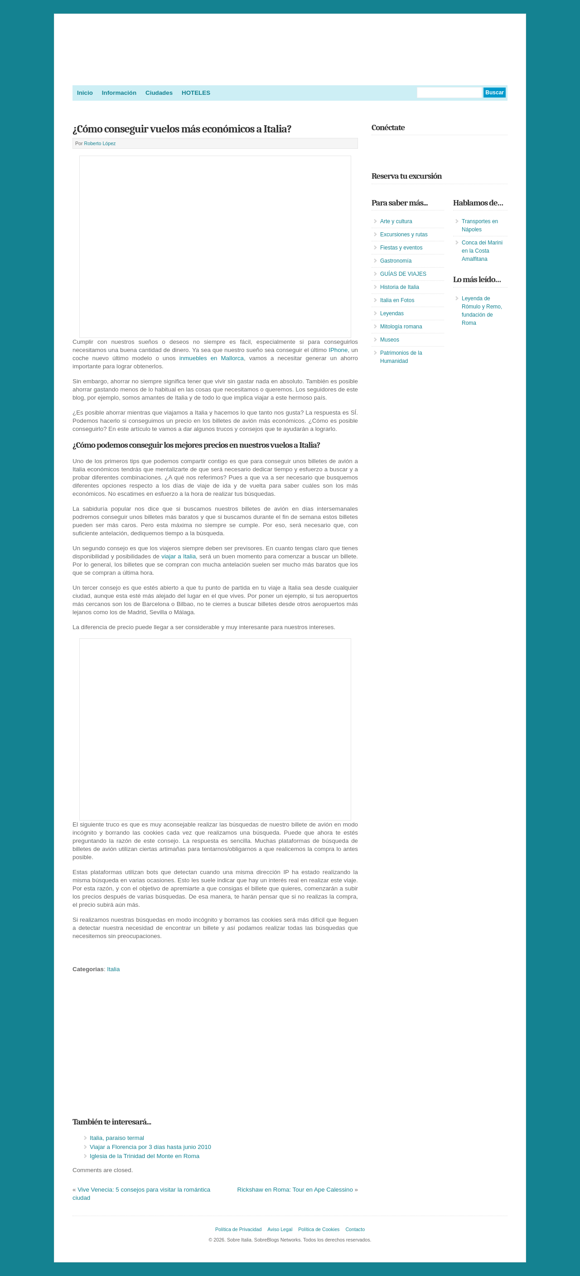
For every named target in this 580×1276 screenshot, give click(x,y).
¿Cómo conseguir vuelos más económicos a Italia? (181, 128)
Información (119, 92)
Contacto (355, 1229)
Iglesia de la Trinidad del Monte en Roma (144, 1156)
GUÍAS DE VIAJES (403, 274)
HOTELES (196, 92)
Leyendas (392, 313)
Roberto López (100, 143)
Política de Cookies (318, 1229)
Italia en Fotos (397, 300)
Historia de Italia (399, 287)
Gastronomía (395, 261)
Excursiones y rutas (404, 234)
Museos (389, 340)
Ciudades (159, 92)
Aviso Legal (279, 1229)
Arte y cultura (396, 221)
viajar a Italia (178, 556)
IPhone (338, 350)
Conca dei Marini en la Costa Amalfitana (482, 251)
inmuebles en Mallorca (211, 358)
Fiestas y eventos (401, 247)
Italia (113, 969)
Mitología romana (401, 326)
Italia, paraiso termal (117, 1137)
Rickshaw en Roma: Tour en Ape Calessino (295, 1189)
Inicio (85, 92)
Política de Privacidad (238, 1229)
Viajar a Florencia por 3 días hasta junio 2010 (150, 1147)
